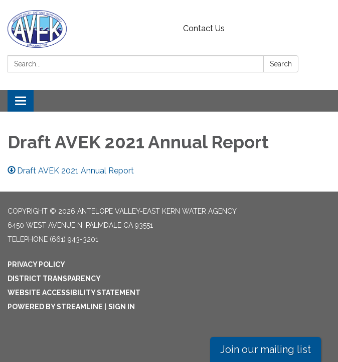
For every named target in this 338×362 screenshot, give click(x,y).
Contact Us (204, 28)
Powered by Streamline (55, 307)
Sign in (121, 307)
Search (281, 64)
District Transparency (54, 279)
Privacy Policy (36, 264)
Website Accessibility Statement (74, 293)
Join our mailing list (265, 349)
